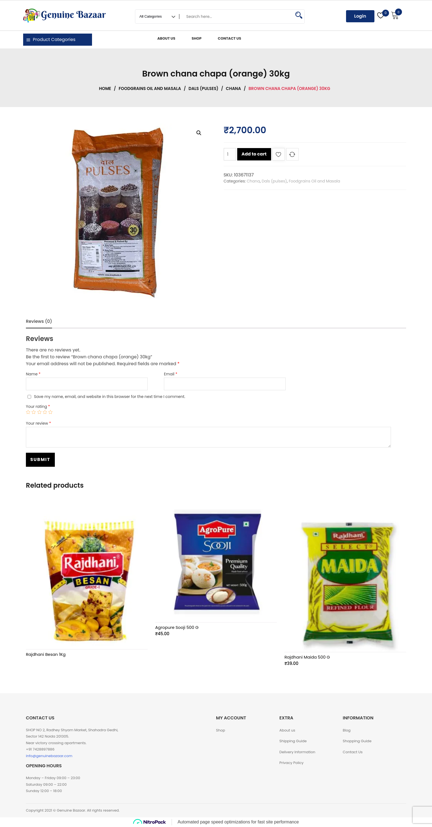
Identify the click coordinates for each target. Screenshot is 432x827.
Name (33, 374)
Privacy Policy (291, 762)
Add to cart (254, 154)
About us (287, 730)
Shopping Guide (357, 741)
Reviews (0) (39, 321)
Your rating (38, 406)
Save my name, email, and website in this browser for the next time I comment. (109, 396)
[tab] (39, 321)
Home (105, 88)
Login (360, 16)
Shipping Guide (293, 741)
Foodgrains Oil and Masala (150, 88)
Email (170, 374)
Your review (38, 423)
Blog (346, 730)
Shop (220, 730)
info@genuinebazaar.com (49, 755)
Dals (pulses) (203, 88)
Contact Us (353, 752)
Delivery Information (297, 752)
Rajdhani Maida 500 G (307, 657)
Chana (233, 88)
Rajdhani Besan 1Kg (46, 654)
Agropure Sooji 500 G (176, 627)
